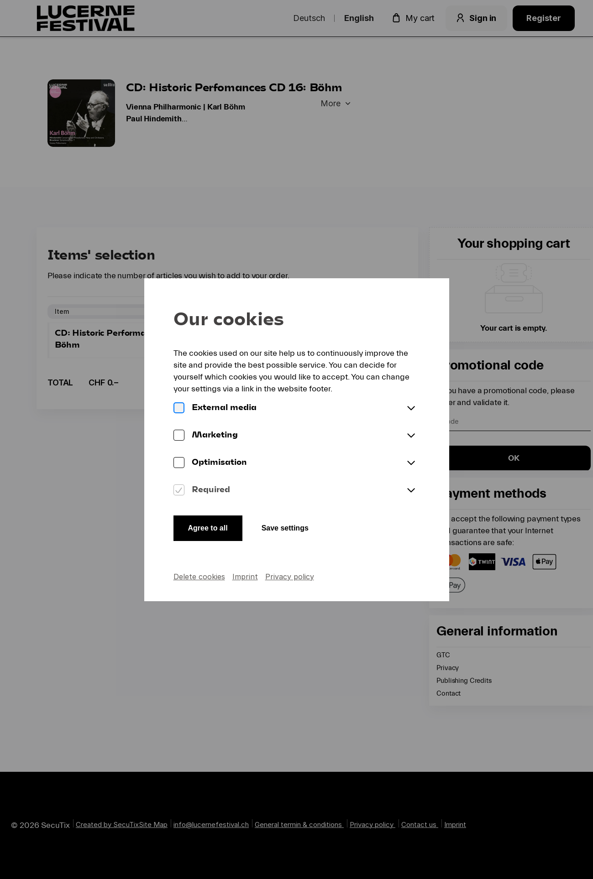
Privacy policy (289, 576)
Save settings (285, 528)
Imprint (245, 576)
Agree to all (208, 528)
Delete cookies (199, 576)
